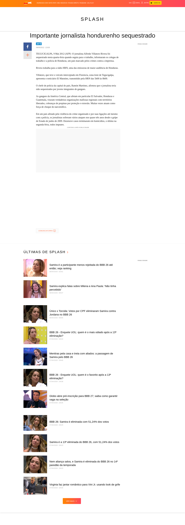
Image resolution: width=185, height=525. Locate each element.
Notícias (42, 9)
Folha (74, 9)
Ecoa (113, 9)
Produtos (28, 9)
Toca (143, 9)
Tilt (109, 9)
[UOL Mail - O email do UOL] (136, 2)
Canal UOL (121, 9)
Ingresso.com (42, 3)
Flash (35, 9)
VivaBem (104, 9)
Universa (96, 9)
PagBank (83, 3)
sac (130, 3)
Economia (66, 9)
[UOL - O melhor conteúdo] (27, 3)
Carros (58, 9)
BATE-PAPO (53, 3)
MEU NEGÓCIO (62, 3)
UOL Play (90, 3)
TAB (133, 9)
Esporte (81, 9)
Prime (138, 9)
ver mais (72, 501)
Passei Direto (73, 3)
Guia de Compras (153, 9)
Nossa (129, 9)
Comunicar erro (47, 230)
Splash (88, 9)
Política (50, 9)
